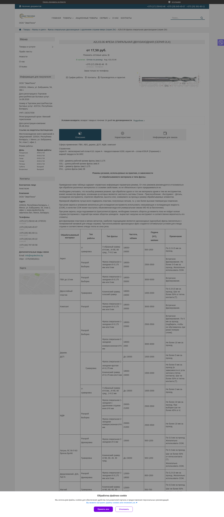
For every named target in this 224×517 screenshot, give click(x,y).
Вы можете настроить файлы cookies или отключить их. (111, 503)
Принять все (103, 509)
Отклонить (124, 509)
